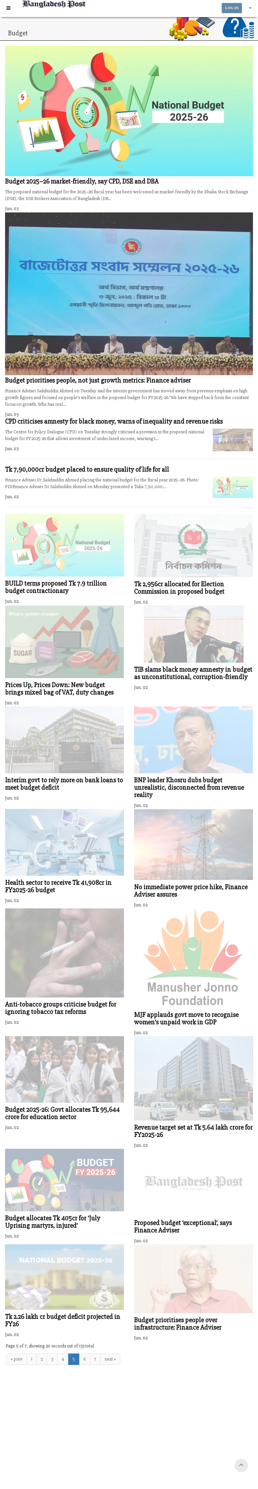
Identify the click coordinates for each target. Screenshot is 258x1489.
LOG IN (232, 8)
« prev (17, 1359)
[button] (8, 8)
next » (110, 1359)
